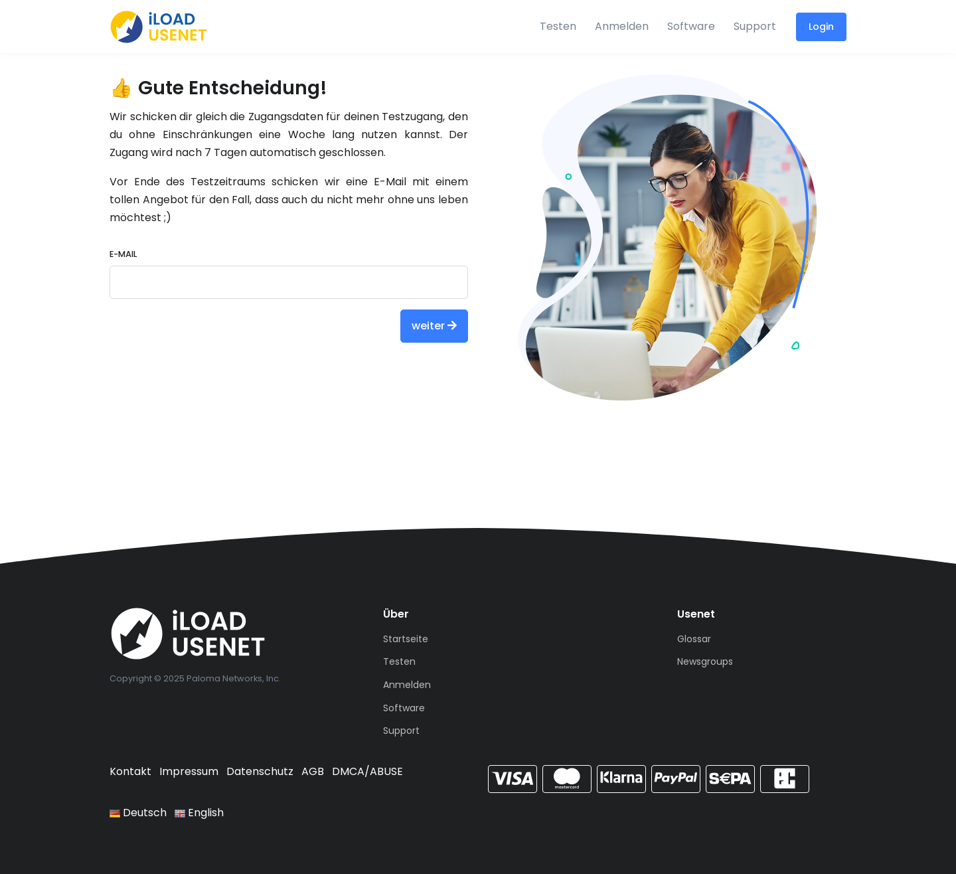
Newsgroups (705, 661)
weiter (434, 325)
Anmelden (622, 26)
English (199, 812)
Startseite (405, 639)
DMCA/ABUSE (367, 771)
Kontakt (130, 771)
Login (821, 26)
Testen (558, 26)
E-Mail (123, 254)
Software (691, 26)
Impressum (188, 771)
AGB (312, 771)
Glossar (694, 639)
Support (755, 26)
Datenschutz (259, 771)
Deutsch (138, 812)
